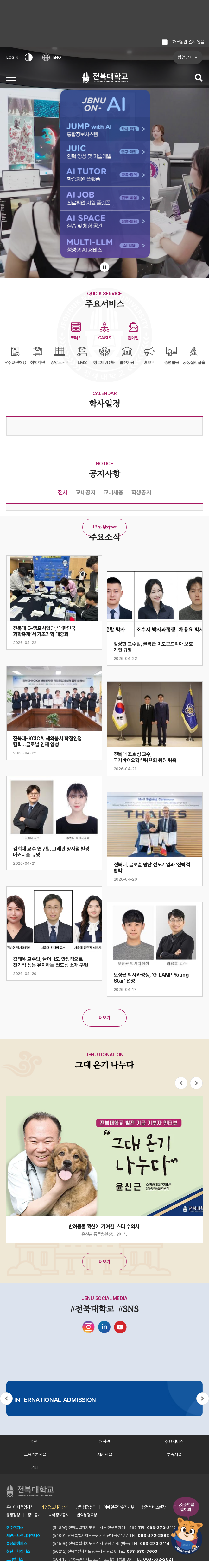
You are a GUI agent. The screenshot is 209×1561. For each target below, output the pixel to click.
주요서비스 (174, 1441)
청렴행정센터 (86, 1507)
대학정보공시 (59, 1515)
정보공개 (34, 1515)
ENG (51, 57)
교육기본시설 (35, 1454)
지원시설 (104, 1454)
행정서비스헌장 (154, 1507)
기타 (35, 1467)
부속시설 (174, 1454)
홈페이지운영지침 (20, 1507)
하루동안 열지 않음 (188, 41)
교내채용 (114, 492)
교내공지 (86, 492)
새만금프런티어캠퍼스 (23, 1535)
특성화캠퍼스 (16, 1543)
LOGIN (12, 57)
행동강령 (13, 1515)
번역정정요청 (87, 1515)
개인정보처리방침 (54, 1507)
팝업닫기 (185, 57)
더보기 (104, 527)
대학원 (104, 1441)
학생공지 (141, 492)
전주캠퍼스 (14, 1527)
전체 (63, 492)
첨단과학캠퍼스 (18, 1551)
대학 (35, 1441)
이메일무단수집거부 (119, 1507)
